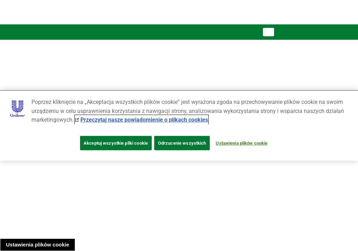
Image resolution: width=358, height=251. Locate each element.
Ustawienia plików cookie (37, 245)
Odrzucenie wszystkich (182, 143)
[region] (179, 125)
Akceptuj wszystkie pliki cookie (116, 143)
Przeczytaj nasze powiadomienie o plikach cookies (144, 119)
